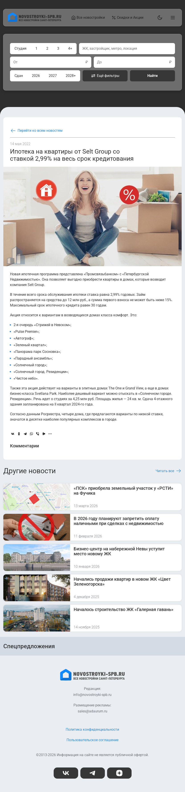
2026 (36, 76)
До (99, 62)
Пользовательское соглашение (92, 740)
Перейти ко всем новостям (36, 130)
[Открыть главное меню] (172, 17)
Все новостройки (88, 17)
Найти (152, 76)
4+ (70, 48)
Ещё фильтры (105, 76)
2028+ (71, 76)
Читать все (169, 470)
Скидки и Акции (128, 17)
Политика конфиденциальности (92, 729)
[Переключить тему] (159, 17)
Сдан (18, 76)
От (15, 62)
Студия (20, 48)
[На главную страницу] (34, 21)
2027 (53, 76)
